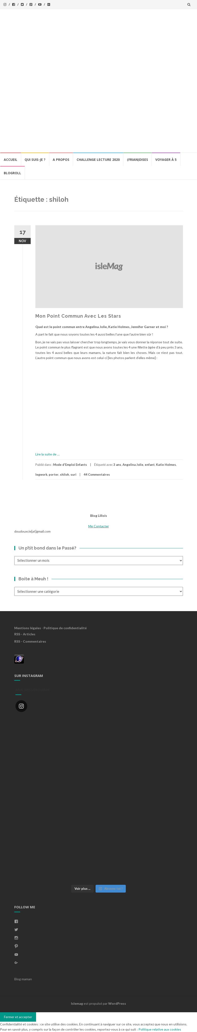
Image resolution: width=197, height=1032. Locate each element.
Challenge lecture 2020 (98, 159)
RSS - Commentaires (30, 641)
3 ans (117, 465)
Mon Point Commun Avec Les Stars (78, 316)
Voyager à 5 (166, 159)
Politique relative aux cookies (159, 1029)
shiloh (64, 474)
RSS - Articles (24, 634)
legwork (41, 474)
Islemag (77, 1003)
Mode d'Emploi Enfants (70, 465)
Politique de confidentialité (65, 628)
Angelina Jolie (133, 465)
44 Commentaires (97, 474)
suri (73, 474)
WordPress (117, 1003)
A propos (61, 159)
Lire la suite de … (47, 454)
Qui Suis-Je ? (35, 159)
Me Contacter (98, 526)
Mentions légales (27, 628)
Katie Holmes (166, 465)
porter (54, 474)
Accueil (10, 159)
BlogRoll (12, 173)
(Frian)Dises (137, 159)
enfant (150, 465)
